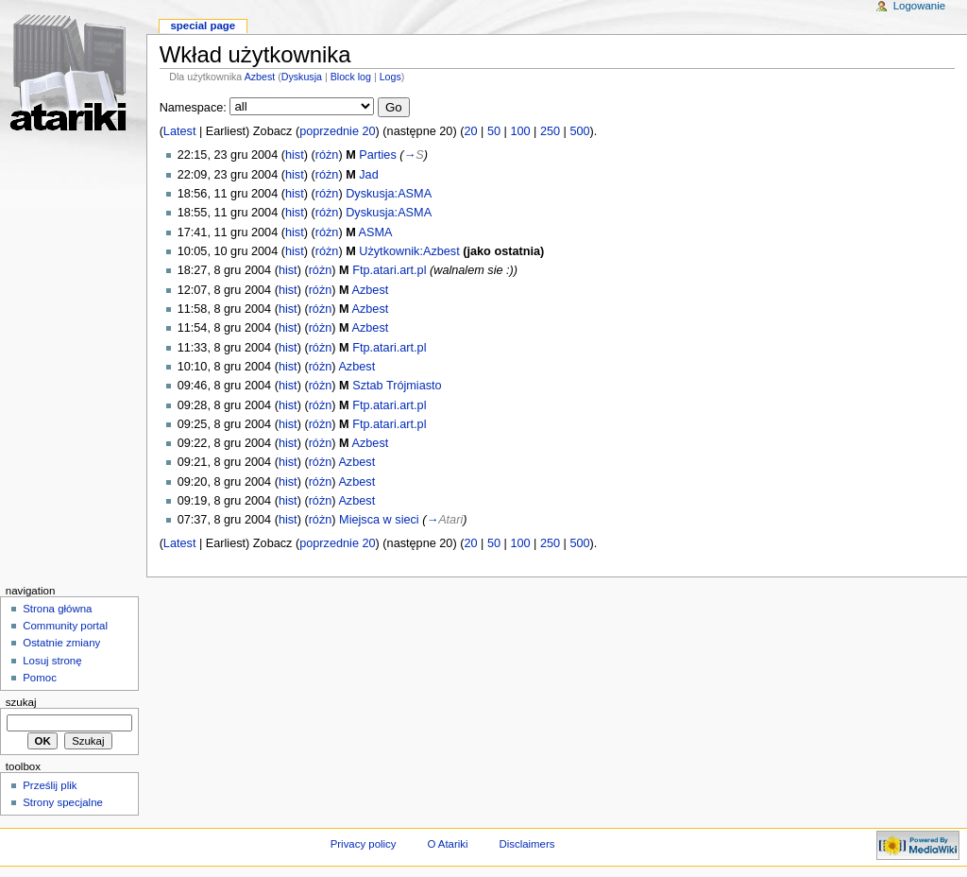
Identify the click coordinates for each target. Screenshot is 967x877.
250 (550, 131)
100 (520, 131)
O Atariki (447, 844)
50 (493, 131)
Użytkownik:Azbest (409, 251)
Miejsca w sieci (379, 519)
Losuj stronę (52, 660)
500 (579, 131)
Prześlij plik (49, 785)
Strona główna (57, 608)
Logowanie (919, 5)
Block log (351, 76)
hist (294, 155)
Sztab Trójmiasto (397, 385)
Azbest (260, 76)
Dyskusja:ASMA (389, 193)
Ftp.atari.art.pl (389, 270)
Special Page (202, 25)
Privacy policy (364, 844)
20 (470, 131)
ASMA (376, 232)
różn (327, 155)
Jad (368, 174)
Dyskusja (301, 76)
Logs (390, 76)
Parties (378, 155)
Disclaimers (526, 844)
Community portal (65, 625)
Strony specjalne (63, 802)
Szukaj (21, 702)
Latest (179, 131)
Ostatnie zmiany (61, 642)
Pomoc (40, 677)
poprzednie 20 (337, 131)
